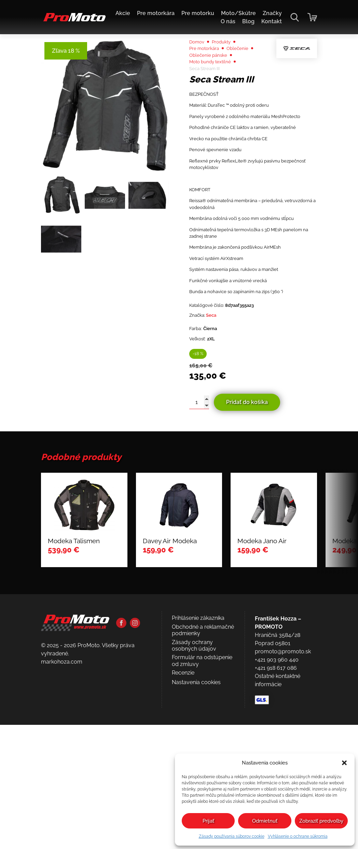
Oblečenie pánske (211, 75)
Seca (216, 426)
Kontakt (271, 21)
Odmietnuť (264, 821)
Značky (272, 13)
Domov (198, 58)
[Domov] (73, 20)
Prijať (208, 821)
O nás (228, 21)
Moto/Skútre (238, 13)
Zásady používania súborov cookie (231, 836)
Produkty (227, 58)
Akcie (122, 13)
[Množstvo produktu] (199, 522)
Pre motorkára (156, 13)
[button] (344, 762)
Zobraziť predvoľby (321, 821)
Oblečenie (246, 67)
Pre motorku (197, 13)
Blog (248, 21)
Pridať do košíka (247, 522)
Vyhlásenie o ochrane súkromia (298, 836)
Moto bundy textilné (214, 83)
